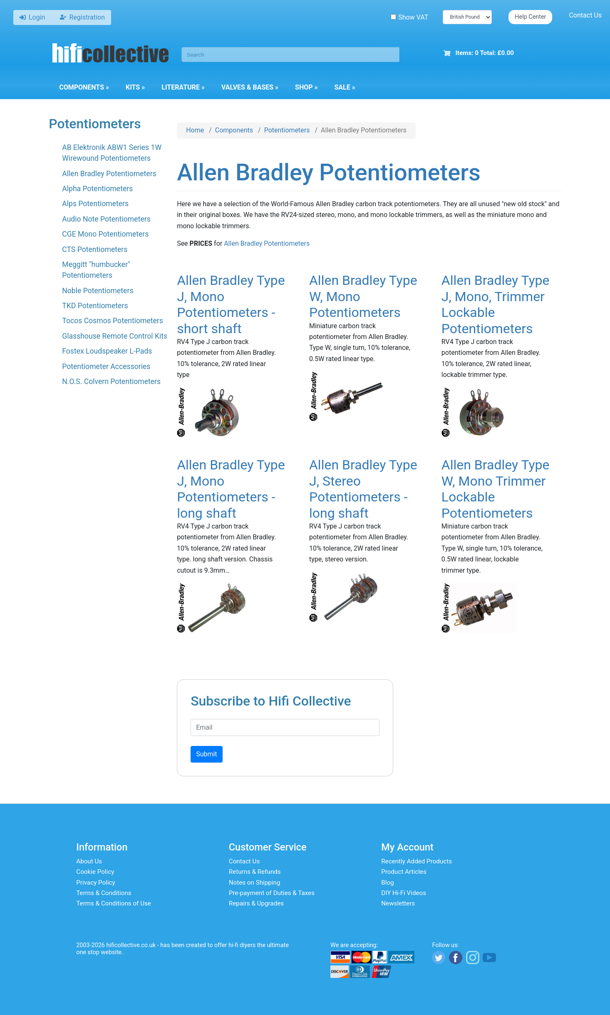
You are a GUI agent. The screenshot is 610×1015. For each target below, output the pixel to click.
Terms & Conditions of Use (113, 903)
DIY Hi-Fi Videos (403, 893)
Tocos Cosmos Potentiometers (112, 321)
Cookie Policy (95, 871)
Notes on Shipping (254, 882)
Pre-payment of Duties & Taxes (272, 893)
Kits (135, 87)
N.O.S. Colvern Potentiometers (111, 381)
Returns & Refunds (255, 871)
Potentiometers (287, 130)
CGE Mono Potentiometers (105, 234)
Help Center (530, 16)
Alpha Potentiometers (97, 189)
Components (84, 87)
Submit (206, 754)
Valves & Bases (249, 87)
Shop (306, 87)
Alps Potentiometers (95, 204)
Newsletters (398, 903)
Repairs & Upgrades (256, 903)
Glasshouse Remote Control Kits (114, 336)
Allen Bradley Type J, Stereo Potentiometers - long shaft (363, 489)
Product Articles (404, 871)
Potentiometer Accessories (106, 366)
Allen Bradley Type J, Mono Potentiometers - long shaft (231, 489)
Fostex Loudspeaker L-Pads (107, 351)
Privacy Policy (95, 882)
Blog (387, 882)
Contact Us (585, 15)
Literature (183, 87)
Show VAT (409, 17)
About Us (89, 861)
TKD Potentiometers (95, 306)
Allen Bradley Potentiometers (109, 174)
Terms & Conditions (103, 893)
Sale (345, 87)
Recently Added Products (416, 861)
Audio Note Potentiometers (106, 219)
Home (195, 130)
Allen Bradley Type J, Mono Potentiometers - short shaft (231, 304)
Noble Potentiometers (97, 291)
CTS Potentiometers (94, 249)
